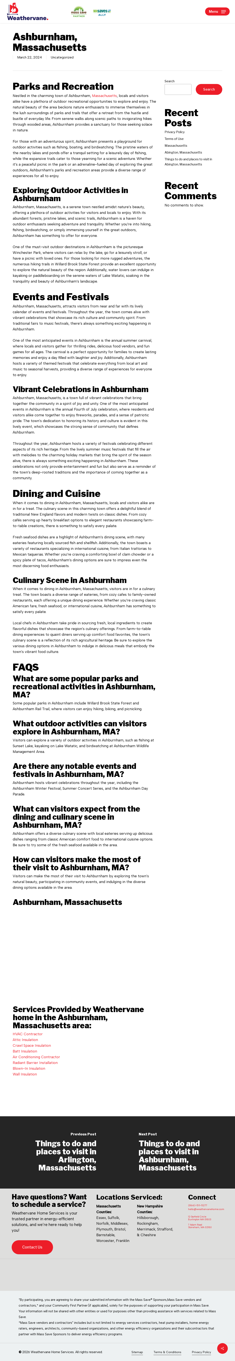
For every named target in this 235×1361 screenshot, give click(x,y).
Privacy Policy (175, 132)
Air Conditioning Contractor (36, 1057)
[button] (217, 11)
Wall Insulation (25, 1074)
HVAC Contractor (28, 1034)
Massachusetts (104, 96)
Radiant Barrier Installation (35, 1063)
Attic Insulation (25, 1040)
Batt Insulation (25, 1051)
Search (170, 81)
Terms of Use (174, 139)
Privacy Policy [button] (201, 1352)
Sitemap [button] (137, 1352)
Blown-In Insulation (29, 1068)
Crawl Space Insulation (32, 1045)
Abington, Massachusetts (183, 152)
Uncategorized (62, 57)
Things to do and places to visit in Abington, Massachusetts (188, 161)
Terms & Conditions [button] (167, 1352)
